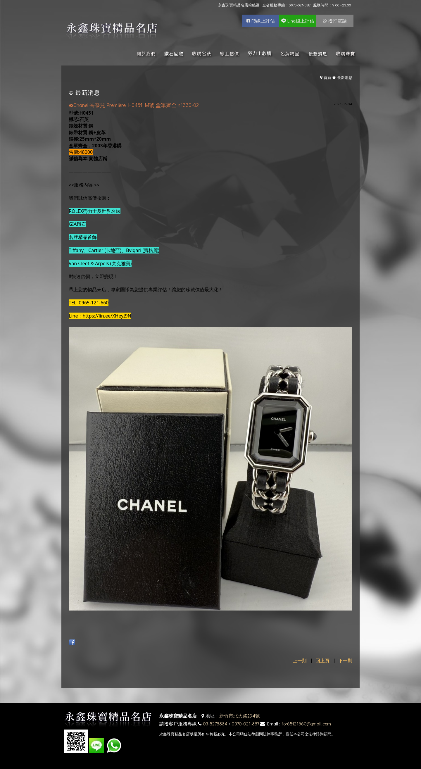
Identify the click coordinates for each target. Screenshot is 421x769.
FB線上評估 (263, 21)
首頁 (327, 77)
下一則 (345, 660)
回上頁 (322, 660)
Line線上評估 (300, 21)
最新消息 (344, 77)
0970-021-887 (245, 723)
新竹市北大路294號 (239, 716)
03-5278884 (215, 723)
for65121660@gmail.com (306, 723)
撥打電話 (337, 21)
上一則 (300, 660)
